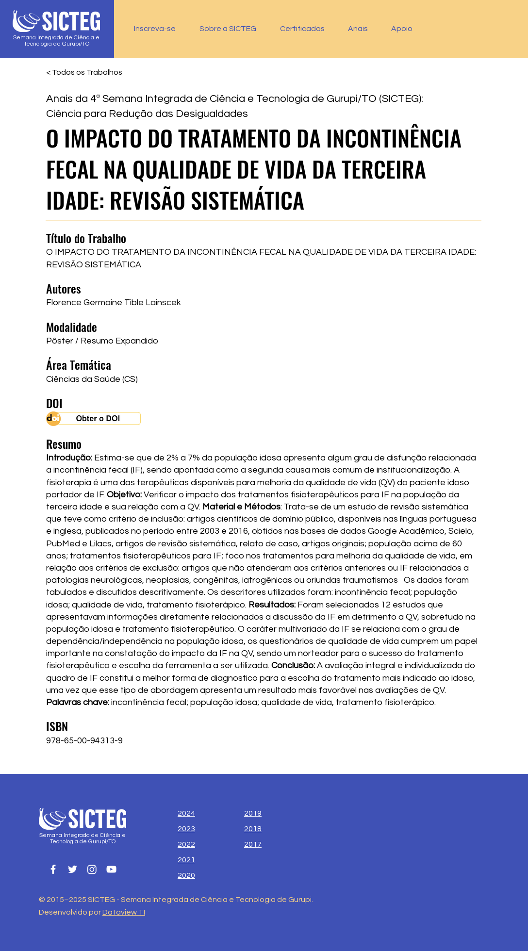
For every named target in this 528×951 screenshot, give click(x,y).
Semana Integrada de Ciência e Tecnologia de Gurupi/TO (56, 40)
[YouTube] (111, 869)
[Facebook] (53, 869)
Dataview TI (123, 912)
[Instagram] (92, 869)
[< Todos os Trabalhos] (84, 72)
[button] (307, 28)
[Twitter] (72, 869)
